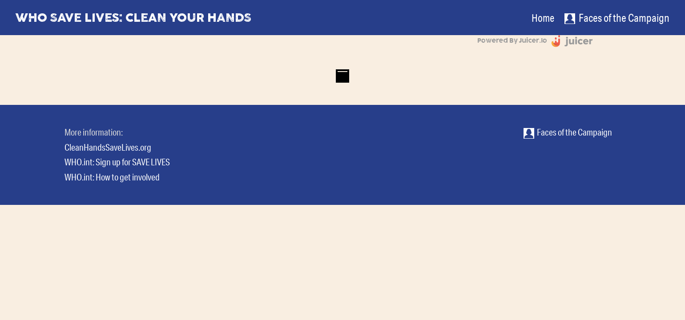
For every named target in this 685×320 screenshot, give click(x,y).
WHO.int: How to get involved (112, 177)
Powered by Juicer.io (512, 40)
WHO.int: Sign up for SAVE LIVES (117, 161)
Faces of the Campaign (568, 132)
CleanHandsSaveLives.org (107, 147)
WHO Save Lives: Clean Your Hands (133, 17)
